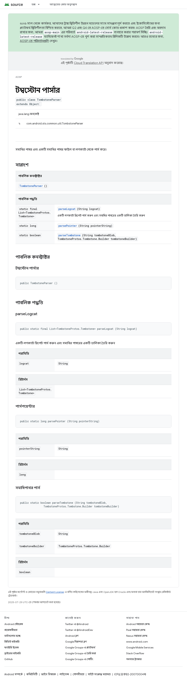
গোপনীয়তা (78, 674)
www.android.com (137, 641)
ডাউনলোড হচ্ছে (12, 635)
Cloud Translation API (89, 63)
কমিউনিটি (31, 674)
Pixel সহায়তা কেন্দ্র (135, 630)
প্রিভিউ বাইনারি (11, 641)
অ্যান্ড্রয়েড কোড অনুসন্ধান (63, 4)
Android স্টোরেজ (13, 624)
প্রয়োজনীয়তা (10, 630)
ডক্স (34, 4)
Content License (55, 592)
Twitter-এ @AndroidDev (79, 630)
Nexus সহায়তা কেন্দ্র (136, 635)
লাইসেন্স (64, 674)
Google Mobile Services (139, 647)
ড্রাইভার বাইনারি (12, 653)
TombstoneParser (31, 186)
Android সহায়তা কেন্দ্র (138, 624)
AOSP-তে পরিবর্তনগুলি (34, 41)
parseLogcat (66, 209)
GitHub (8, 659)
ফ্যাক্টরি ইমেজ (11, 647)
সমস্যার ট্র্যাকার (134, 659)
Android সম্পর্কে (13, 674)
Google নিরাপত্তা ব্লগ (76, 641)
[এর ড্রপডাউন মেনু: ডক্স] (40, 4)
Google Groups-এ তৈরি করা (80, 653)
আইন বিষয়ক (48, 674)
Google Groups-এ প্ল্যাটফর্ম (80, 647)
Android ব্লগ (71, 635)
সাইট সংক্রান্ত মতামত (99, 674)
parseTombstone (69, 235)
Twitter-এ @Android (76, 624)
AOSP (19, 77)
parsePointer (67, 225)
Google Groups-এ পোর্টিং (79, 659)
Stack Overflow (135, 653)
